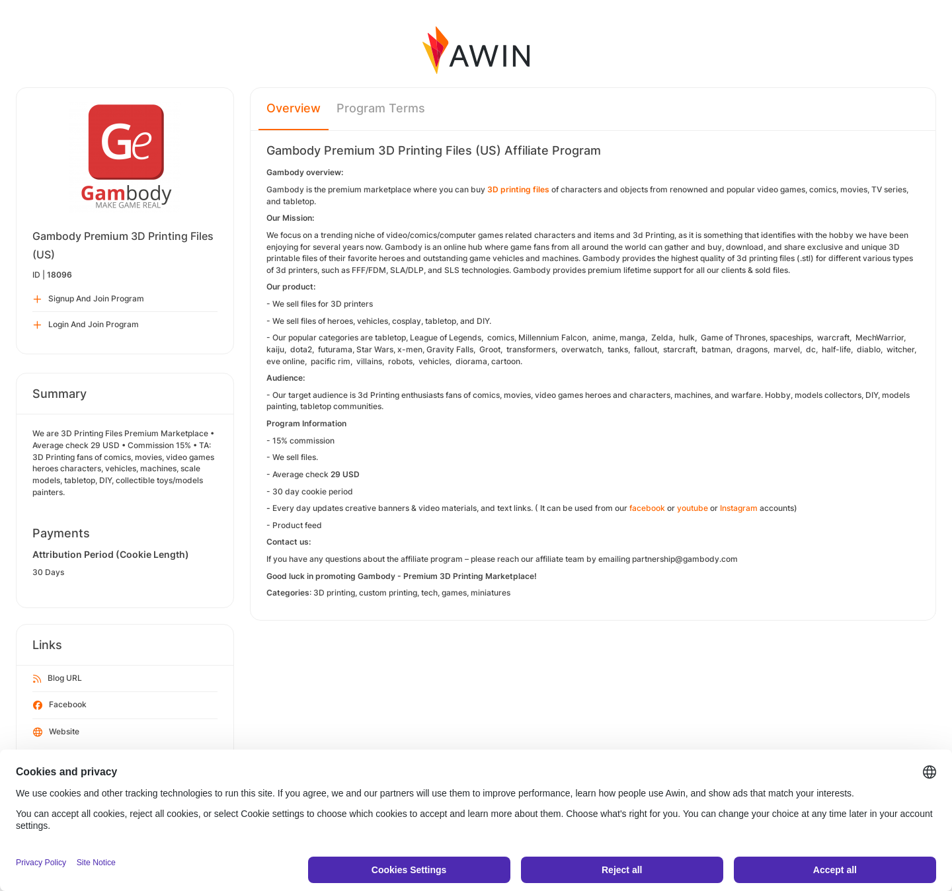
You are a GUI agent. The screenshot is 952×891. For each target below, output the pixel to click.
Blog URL (57, 678)
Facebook (60, 705)
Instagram (739, 508)
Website (56, 732)
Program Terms (381, 108)
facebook (647, 508)
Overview (293, 108)
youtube (692, 508)
